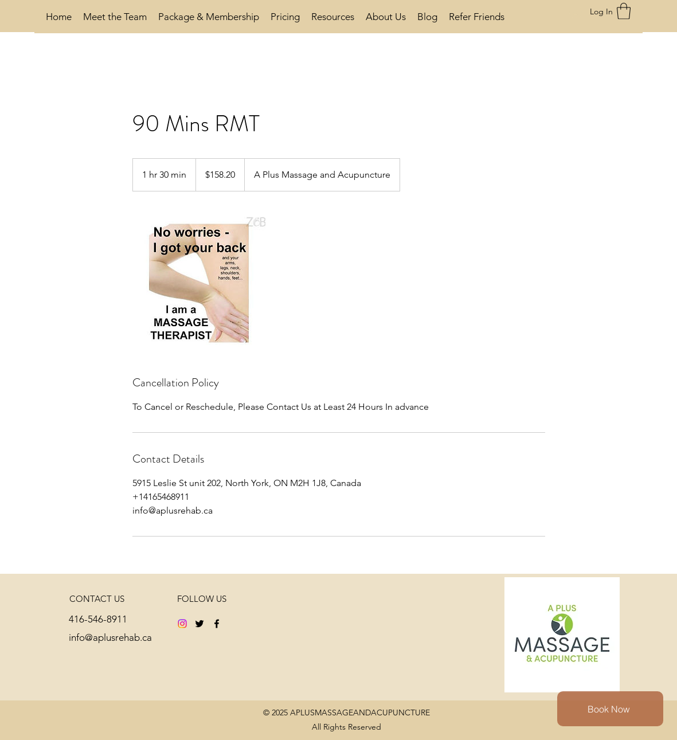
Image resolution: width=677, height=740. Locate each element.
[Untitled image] (198, 283)
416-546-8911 (98, 619)
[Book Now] (610, 708)
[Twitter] (199, 623)
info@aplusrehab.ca (110, 637)
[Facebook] (216, 623)
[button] (624, 11)
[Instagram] (182, 623)
